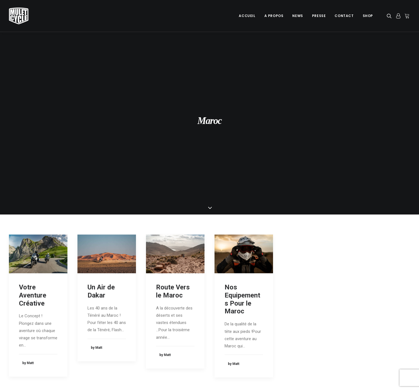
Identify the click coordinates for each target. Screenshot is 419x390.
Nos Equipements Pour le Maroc (242, 195)
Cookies (16, 327)
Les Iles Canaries (235, 336)
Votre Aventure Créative (32, 191)
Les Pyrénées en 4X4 (239, 327)
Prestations (335, 327)
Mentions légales (24, 334)
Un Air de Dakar (101, 187)
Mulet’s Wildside (234, 345)
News (297, 15)
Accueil (247, 15)
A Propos (274, 15)
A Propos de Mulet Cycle (136, 327)
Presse (319, 15)
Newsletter (124, 341)
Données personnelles (29, 341)
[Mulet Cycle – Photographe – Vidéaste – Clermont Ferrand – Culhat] (18, 16)
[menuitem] (247, 16)
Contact (344, 15)
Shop (368, 15)
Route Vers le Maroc (173, 187)
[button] (390, 16)
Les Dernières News (132, 334)
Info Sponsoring (339, 334)
